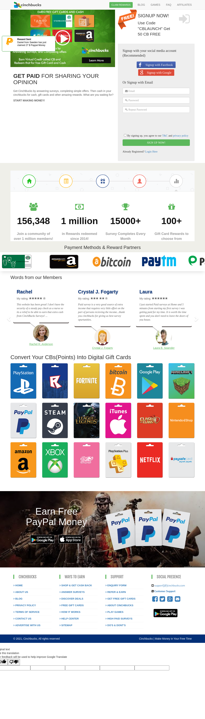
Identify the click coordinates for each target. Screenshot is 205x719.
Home (18, 585)
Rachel (24, 291)
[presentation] (151, 123)
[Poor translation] (14, 662)
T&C (165, 135)
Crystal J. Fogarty (98, 291)
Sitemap (65, 625)
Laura (146, 291)
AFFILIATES (184, 4)
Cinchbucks (146, 638)
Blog (17, 598)
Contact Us (22, 618)
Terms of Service (26, 612)
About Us (20, 592)
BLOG (141, 4)
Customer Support (165, 591)
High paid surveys (118, 618)
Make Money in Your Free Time (173, 638)
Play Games (114, 612)
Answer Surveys (72, 592)
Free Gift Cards (71, 605)
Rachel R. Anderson (41, 344)
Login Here (151, 151)
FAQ (168, 4)
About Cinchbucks (119, 605)
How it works (69, 612)
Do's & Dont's (115, 625)
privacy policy (180, 135)
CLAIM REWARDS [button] (121, 5)
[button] (8, 318)
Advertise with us (26, 625)
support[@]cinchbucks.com (169, 585)
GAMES (155, 4)
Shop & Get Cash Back (75, 585)
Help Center (69, 618)
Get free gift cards (120, 598)
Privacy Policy (24, 605)
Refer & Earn (115, 592)
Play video (62, 38)
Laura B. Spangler (164, 347)
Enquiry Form (115, 585)
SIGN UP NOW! (156, 142)
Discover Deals (71, 598)
